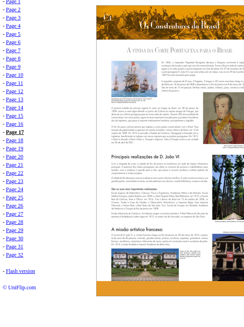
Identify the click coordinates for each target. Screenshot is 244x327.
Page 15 (14, 116)
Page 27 (14, 214)
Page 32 (14, 255)
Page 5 (13, 34)
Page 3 (13, 18)
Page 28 (14, 222)
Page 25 (14, 197)
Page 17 (15, 132)
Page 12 (14, 91)
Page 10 (14, 75)
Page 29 (14, 230)
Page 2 (13, 9)
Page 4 (13, 26)
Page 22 (14, 173)
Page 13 (14, 99)
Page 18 (14, 140)
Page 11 (14, 83)
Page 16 (14, 124)
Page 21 (14, 165)
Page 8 (13, 58)
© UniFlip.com (19, 287)
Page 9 (13, 67)
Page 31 (14, 246)
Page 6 (13, 42)
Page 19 (14, 148)
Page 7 (13, 50)
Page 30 (14, 238)
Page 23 (14, 181)
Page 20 (14, 157)
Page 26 (14, 206)
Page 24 (14, 189)
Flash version (20, 271)
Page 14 (14, 107)
